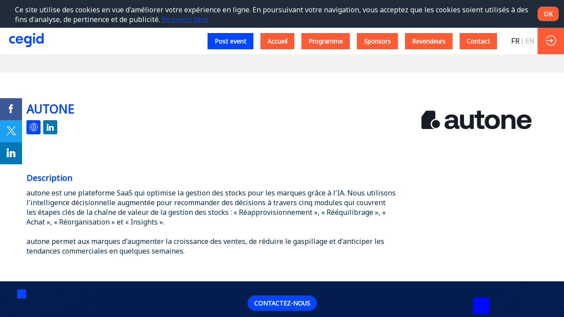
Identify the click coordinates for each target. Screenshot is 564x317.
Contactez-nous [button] (282, 303)
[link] (11, 109)
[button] (230, 41)
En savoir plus (185, 19)
